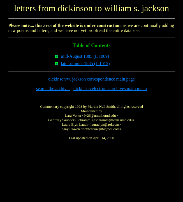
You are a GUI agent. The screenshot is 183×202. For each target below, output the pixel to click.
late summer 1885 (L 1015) (85, 63)
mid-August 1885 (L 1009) (85, 56)
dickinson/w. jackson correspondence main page (91, 79)
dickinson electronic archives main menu (110, 88)
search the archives (53, 88)
